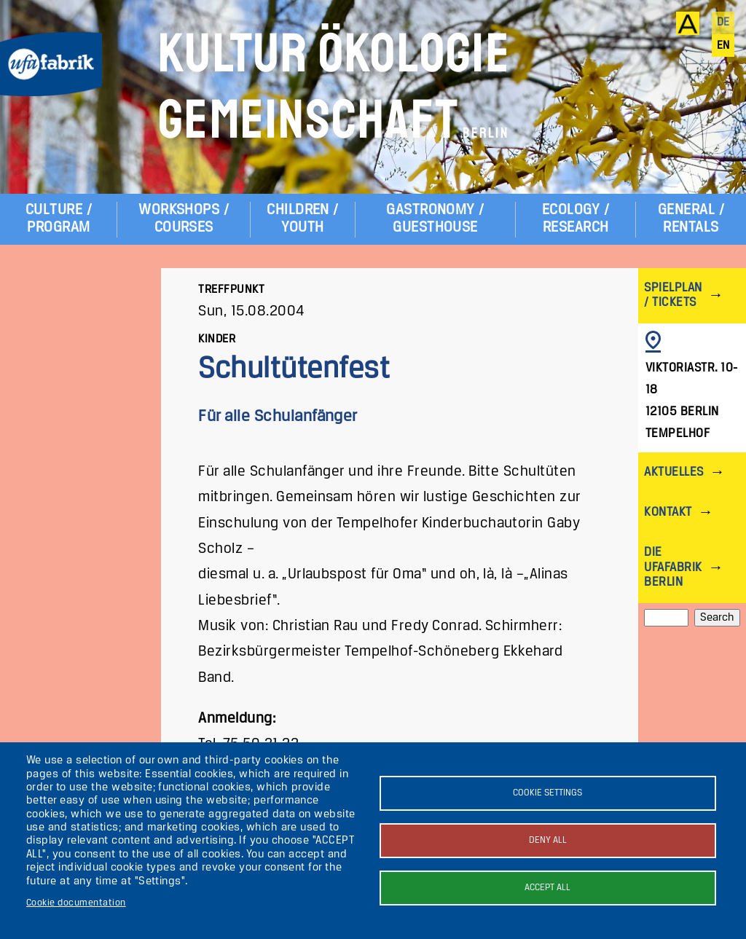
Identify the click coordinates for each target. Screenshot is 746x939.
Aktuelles (673, 472)
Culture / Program (58, 219)
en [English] (723, 46)
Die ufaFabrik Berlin (673, 567)
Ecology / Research (575, 219)
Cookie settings (547, 793)
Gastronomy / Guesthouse (435, 219)
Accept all (547, 887)
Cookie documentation (76, 903)
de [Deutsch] (723, 22)
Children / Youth (303, 219)
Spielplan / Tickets (673, 295)
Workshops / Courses (183, 219)
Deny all (548, 840)
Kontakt (667, 512)
